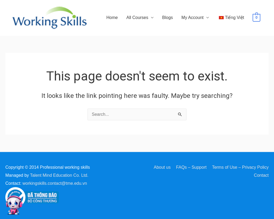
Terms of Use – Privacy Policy (240, 167)
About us (162, 167)
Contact (261, 175)
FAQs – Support (191, 167)
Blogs (167, 17)
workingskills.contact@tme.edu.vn (54, 183)
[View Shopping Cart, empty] (256, 17)
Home (112, 17)
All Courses (137, 17)
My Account (192, 17)
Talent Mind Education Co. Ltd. (59, 175)
